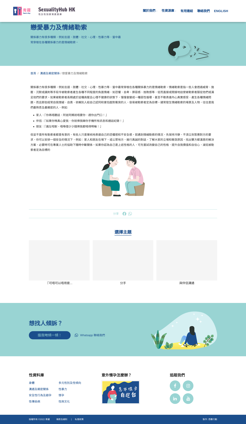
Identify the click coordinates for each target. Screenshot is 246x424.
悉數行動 (212, 419)
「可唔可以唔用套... (59, 283)
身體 (32, 382)
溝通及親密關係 (50, 73)
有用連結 (186, 11)
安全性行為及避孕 (40, 395)
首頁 (33, 73)
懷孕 (61, 395)
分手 (123, 283)
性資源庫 (168, 10)
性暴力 (63, 389)
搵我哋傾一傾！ (50, 335)
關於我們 (149, 10)
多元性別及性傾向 (70, 382)
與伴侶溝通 (186, 283)
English (221, 11)
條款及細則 (62, 419)
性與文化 (64, 401)
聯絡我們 (203, 11)
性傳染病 (34, 401)
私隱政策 (79, 419)
